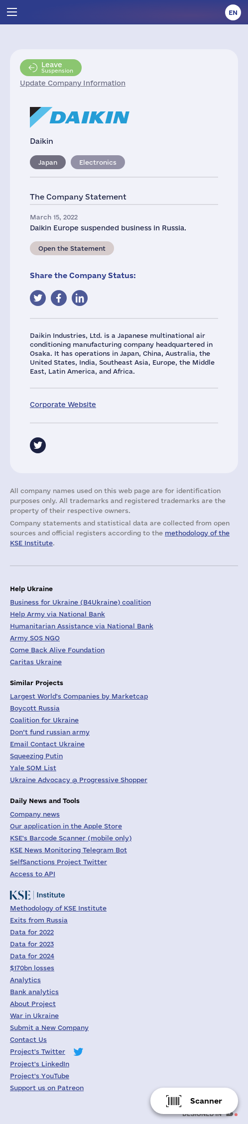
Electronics (98, 162)
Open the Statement (72, 248)
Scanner (206, 1101)
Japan (47, 162)
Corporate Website (63, 405)
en (233, 12)
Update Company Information (72, 83)
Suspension (57, 67)
